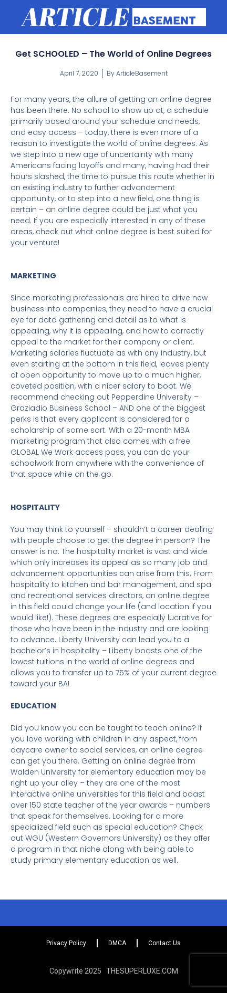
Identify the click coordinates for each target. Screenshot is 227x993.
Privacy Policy (66, 943)
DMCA (117, 943)
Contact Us (164, 943)
